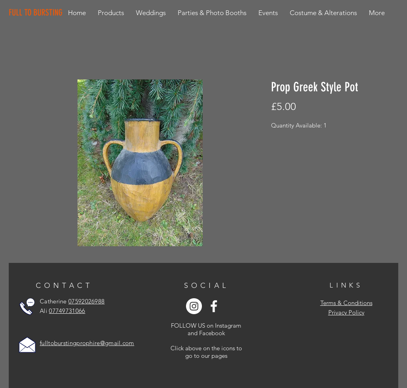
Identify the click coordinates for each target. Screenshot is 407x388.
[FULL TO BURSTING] (37, 12)
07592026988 (86, 301)
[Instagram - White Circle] (194, 306)
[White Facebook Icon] (214, 306)
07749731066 (67, 311)
